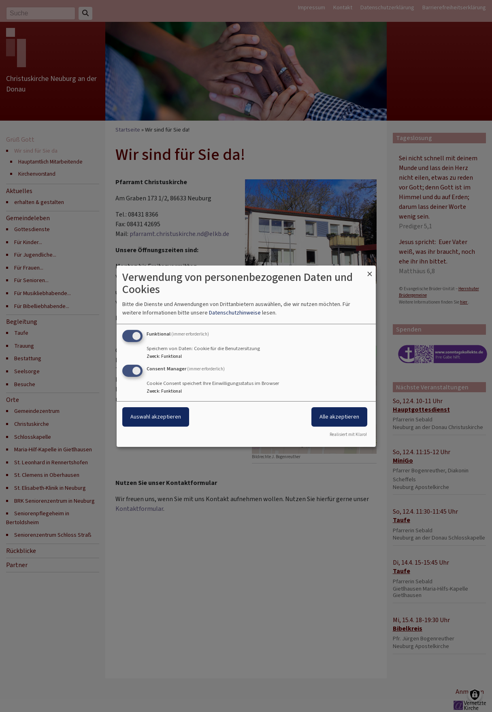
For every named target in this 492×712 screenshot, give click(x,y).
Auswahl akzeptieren (155, 417)
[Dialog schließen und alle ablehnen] (370, 270)
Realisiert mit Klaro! (348, 434)
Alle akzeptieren (339, 417)
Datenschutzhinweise (235, 313)
